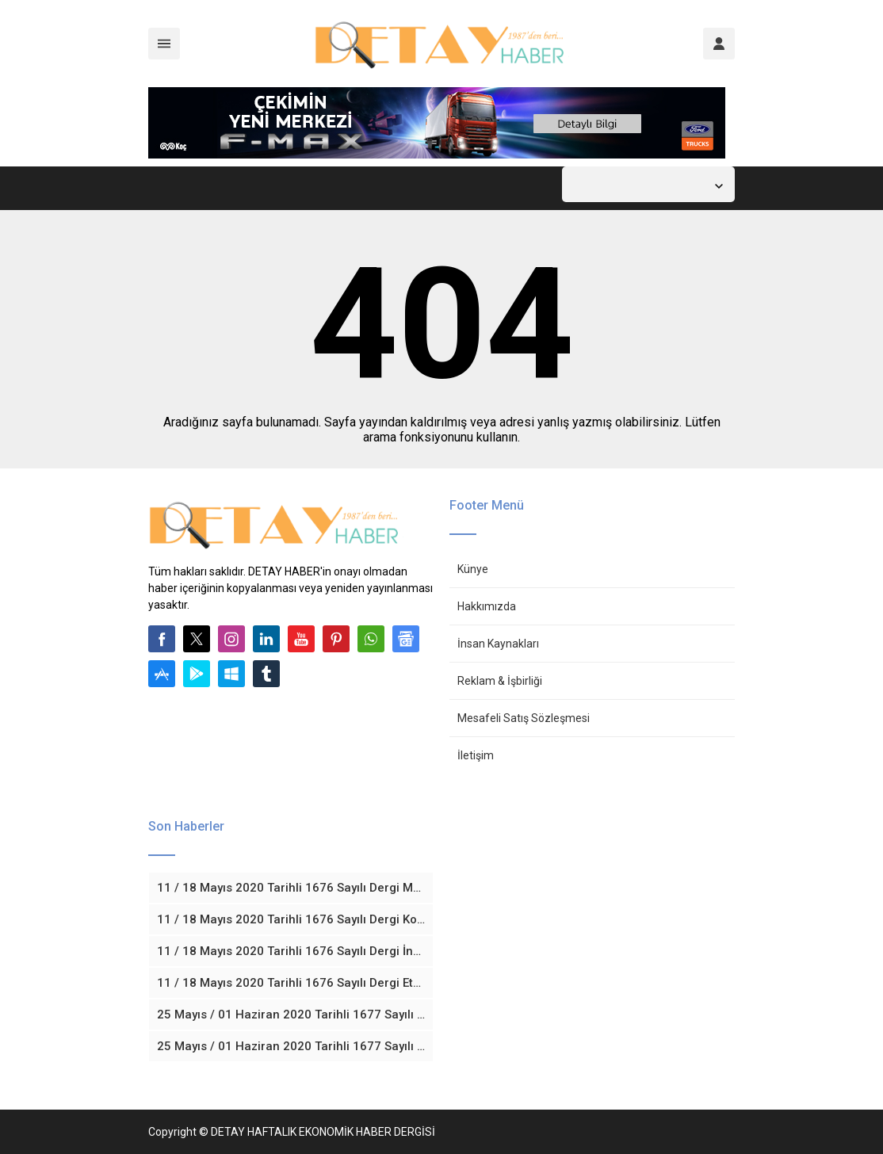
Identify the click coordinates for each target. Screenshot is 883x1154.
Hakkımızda (486, 606)
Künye (472, 569)
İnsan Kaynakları (498, 643)
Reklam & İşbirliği (499, 680)
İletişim (475, 755)
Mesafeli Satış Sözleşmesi (523, 718)
